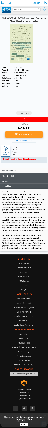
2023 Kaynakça (24, 360)
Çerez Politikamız (24, 421)
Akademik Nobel (24, 343)
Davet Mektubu (24, 334)
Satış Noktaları (24, 277)
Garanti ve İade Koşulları (24, 308)
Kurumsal (24, 272)
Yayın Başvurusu (24, 356)
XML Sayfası (24, 281)
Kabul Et (24, 425)
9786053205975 (20, 73)
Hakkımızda (24, 263)
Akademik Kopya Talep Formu (24, 347)
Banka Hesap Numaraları (24, 325)
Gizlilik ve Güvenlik (24, 312)
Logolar (24, 285)
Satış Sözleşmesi (24, 303)
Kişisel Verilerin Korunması (24, 316)
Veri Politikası (24, 321)
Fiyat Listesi (24, 338)
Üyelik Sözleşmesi (24, 299)
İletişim (24, 290)
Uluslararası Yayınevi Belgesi (24, 365)
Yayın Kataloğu (24, 352)
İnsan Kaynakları (24, 268)
